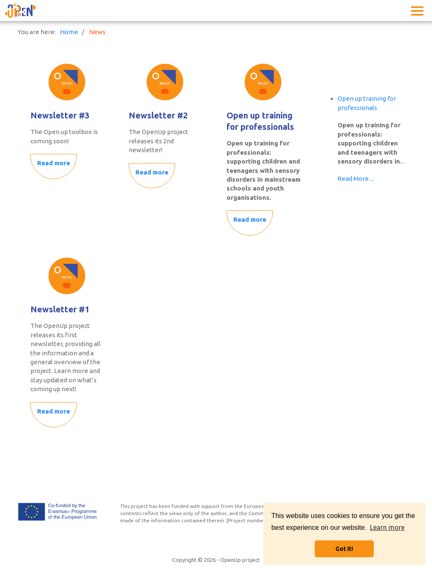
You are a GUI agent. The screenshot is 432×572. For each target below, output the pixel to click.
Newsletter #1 (59, 309)
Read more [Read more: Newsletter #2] (151, 172)
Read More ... (356, 178)
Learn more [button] (387, 527)
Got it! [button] (344, 548)
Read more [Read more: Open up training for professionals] (249, 219)
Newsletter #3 (59, 115)
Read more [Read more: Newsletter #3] (53, 162)
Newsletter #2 (158, 115)
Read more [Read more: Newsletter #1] (53, 411)
